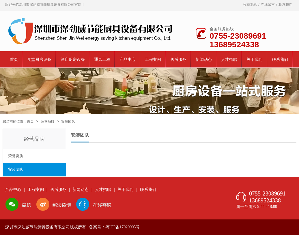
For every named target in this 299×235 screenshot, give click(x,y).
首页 (14, 59)
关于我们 (254, 59)
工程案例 (153, 59)
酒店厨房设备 (73, 59)
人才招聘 (229, 59)
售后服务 (178, 59)
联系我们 (285, 5)
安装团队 (15, 169)
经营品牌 (48, 121)
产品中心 (127, 59)
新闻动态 (204, 59)
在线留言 (268, 5)
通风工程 (102, 59)
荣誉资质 (15, 156)
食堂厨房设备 (39, 59)
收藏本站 (250, 5)
